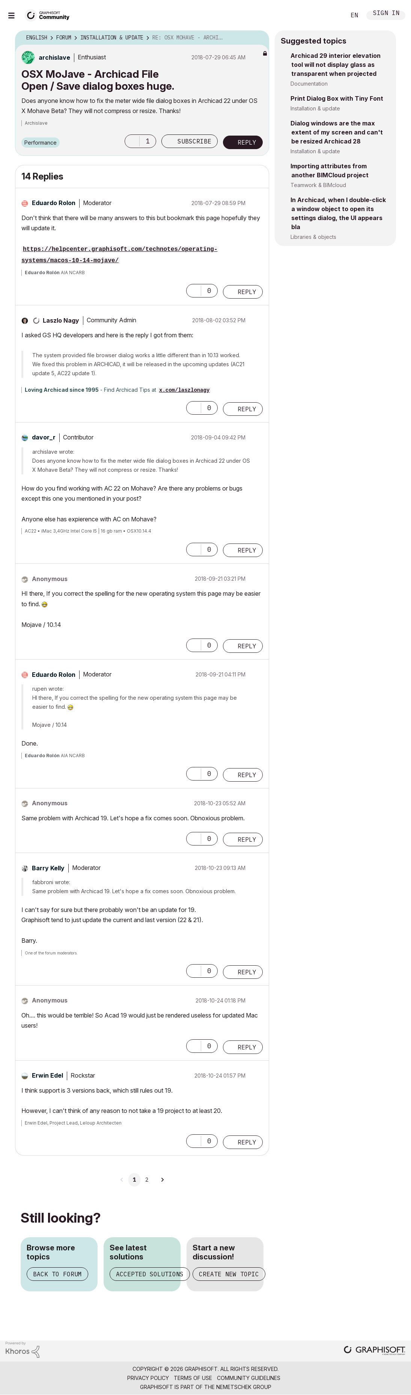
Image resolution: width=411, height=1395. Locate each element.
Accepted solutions (150, 1274)
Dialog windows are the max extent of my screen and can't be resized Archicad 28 (337, 132)
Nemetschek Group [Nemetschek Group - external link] (243, 1387)
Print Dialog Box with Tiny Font (337, 98)
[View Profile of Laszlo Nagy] (61, 320)
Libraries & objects (313, 237)
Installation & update (315, 108)
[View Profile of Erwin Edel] (47, 1075)
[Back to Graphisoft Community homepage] (49, 14)
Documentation (309, 83)
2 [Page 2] (146, 1179)
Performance (40, 142)
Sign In (386, 14)
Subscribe (194, 141)
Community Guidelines (248, 1378)
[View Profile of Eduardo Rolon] (53, 203)
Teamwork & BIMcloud (318, 185)
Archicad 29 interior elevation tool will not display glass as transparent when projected (336, 64)
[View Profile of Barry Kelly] (48, 868)
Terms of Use (193, 1378)
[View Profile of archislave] (54, 57)
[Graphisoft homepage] (374, 1351)
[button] (132, 141)
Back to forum (57, 1274)
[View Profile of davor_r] (44, 437)
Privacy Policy (148, 1378)
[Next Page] (162, 1180)
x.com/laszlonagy (184, 390)
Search (332, 15)
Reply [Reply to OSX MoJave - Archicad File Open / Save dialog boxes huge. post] (247, 142)
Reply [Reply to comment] (247, 292)
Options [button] (258, 37)
